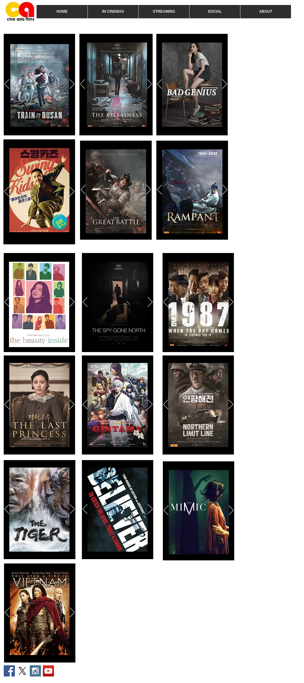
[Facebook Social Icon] (9, 670)
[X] (22, 670)
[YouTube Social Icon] (48, 670)
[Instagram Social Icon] (35, 670)
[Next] (71, 84)
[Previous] (6, 84)
